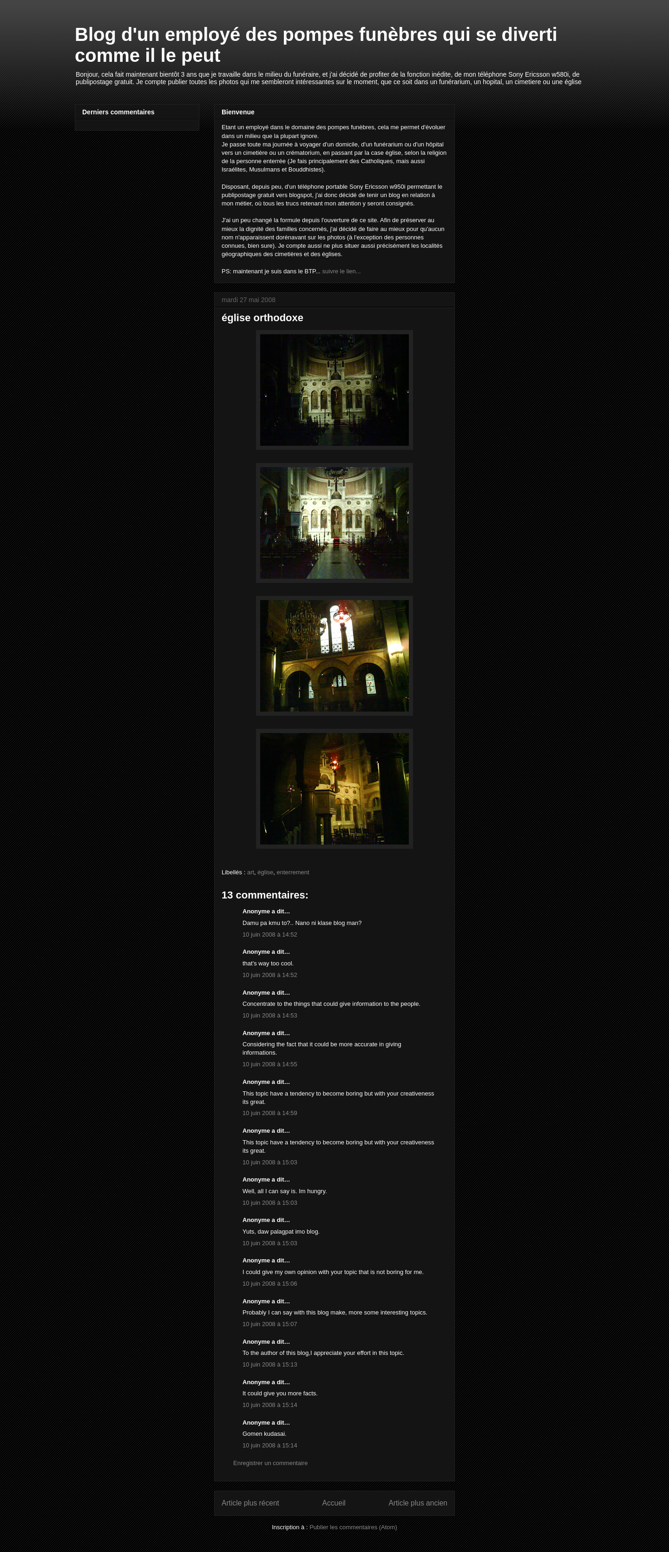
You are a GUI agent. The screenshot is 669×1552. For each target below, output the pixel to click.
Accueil (334, 1503)
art (250, 872)
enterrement (293, 872)
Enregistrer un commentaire (270, 1463)
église (265, 872)
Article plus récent (250, 1503)
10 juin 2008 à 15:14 (270, 1404)
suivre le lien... (341, 271)
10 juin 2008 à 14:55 (270, 1064)
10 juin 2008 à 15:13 (270, 1364)
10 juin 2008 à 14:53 (270, 1015)
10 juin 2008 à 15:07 (270, 1324)
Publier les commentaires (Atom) (353, 1527)
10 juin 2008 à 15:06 (270, 1283)
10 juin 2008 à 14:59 (270, 1113)
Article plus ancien (417, 1503)
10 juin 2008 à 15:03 (270, 1162)
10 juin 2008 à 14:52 (270, 934)
